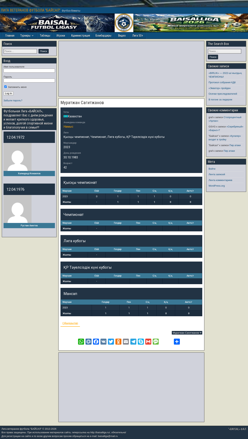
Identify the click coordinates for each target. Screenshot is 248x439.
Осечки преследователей (223, 93)
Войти (212, 168)
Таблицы (45, 35)
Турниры (25, 35)
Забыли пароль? (13, 100)
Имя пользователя (14, 66)
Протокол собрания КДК (222, 82)
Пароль (8, 76)
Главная (9, 35)
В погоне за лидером (220, 99)
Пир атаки (235, 145)
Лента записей (217, 174)
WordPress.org (217, 185)
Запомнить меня (15, 87)
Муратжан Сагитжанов (82, 102)
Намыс (68, 126)
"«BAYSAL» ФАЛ (237, 429)
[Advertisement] (131, 69)
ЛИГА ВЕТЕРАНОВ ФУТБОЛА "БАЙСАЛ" (30, 10)
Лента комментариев (220, 180)
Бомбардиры (103, 35)
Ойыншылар (70, 323)
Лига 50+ (137, 35)
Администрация (80, 35)
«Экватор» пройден (220, 88)
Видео (122, 35)
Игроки (60, 35)
